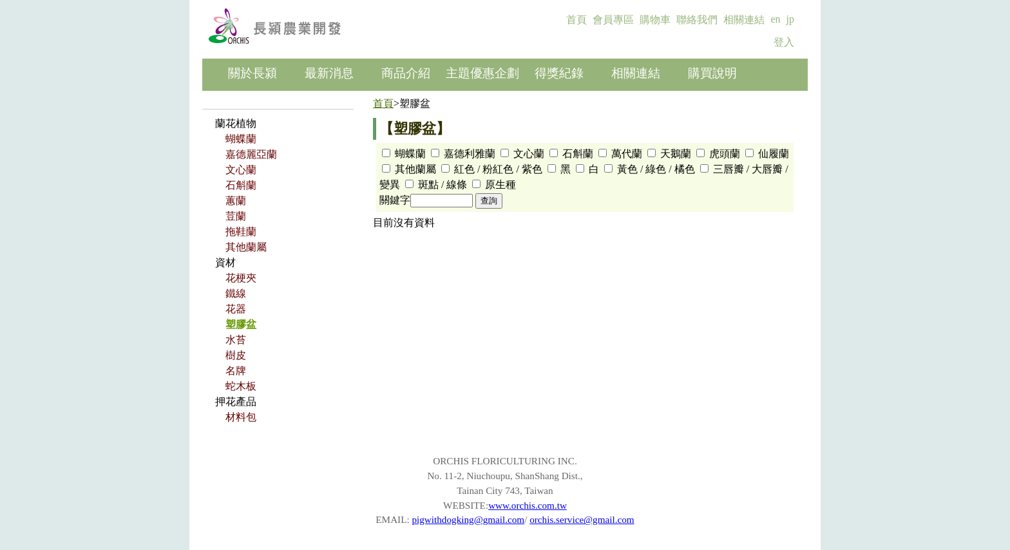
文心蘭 (240, 169)
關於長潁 (252, 73)
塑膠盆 (240, 324)
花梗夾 (240, 277)
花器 (235, 308)
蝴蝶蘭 (240, 138)
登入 (784, 42)
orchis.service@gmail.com (581, 519)
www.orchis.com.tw (527, 505)
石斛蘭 (240, 185)
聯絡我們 (697, 19)
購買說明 (712, 73)
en (775, 19)
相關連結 (744, 19)
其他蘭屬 (246, 247)
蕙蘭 (235, 200)
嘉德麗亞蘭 (251, 154)
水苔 (235, 339)
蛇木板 (240, 386)
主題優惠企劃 (482, 73)
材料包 (240, 417)
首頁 (576, 19)
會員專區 (613, 19)
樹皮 (235, 355)
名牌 (235, 370)
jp (790, 19)
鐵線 (235, 293)
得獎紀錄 (559, 73)
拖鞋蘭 (240, 231)
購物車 (655, 19)
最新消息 (329, 73)
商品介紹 (405, 73)
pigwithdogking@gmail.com (468, 519)
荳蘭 (235, 216)
